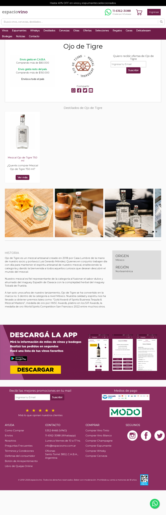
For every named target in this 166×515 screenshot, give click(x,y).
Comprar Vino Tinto (97, 430)
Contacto (34, 36)
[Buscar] (161, 22)
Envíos (9, 435)
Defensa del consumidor (20, 455)
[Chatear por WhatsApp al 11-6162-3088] (118, 12)
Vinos (5, 30)
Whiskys (35, 30)
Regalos (117, 30)
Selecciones (102, 30)
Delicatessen (143, 30)
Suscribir (133, 70)
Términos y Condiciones (19, 450)
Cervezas (64, 30)
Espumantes (19, 30)
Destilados (49, 30)
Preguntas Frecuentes (18, 445)
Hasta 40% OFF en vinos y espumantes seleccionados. (83, 3)
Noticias (20, 36)
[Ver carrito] (139, 12)
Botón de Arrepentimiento (21, 461)
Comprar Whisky (96, 450)
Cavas (129, 30)
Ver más (22, 177)
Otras (76, 30)
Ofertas (87, 30)
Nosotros (10, 440)
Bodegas (7, 36)
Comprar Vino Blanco (99, 435)
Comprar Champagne (99, 440)
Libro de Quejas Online (19, 466)
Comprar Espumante (98, 445)
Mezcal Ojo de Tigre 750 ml (22, 159)
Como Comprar (14, 430)
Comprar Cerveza (96, 455)
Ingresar (154, 12)
